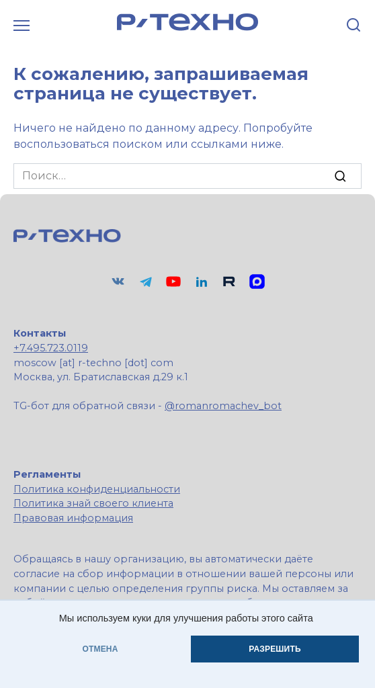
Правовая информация (73, 518)
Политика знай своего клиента (93, 503)
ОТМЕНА (100, 649)
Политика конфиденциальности (96, 489)
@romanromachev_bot (223, 406)
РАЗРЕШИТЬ (274, 649)
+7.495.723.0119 (50, 348)
